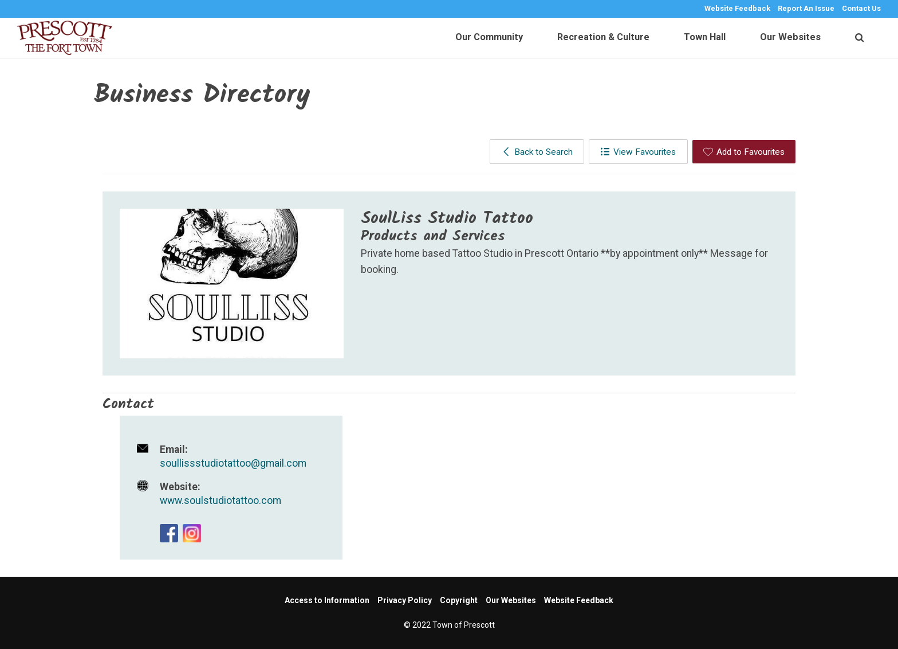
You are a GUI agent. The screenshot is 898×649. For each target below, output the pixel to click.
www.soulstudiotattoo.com (220, 500)
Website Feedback (737, 8)
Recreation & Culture (603, 37)
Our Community (489, 37)
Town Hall (705, 37)
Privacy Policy (404, 600)
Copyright (459, 600)
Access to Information (327, 600)
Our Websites (790, 37)
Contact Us (861, 8)
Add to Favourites (744, 152)
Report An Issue (806, 8)
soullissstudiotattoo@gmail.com (233, 463)
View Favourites (638, 152)
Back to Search (537, 152)
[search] (859, 38)
